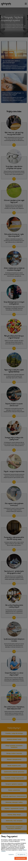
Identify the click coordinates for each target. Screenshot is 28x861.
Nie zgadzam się (21, 854)
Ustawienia (11, 854)
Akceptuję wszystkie (20, 858)
